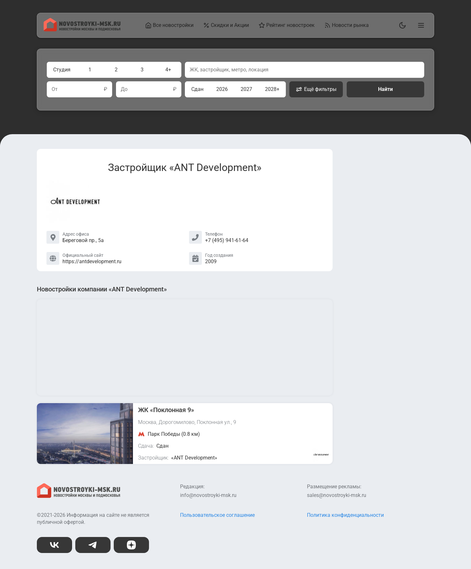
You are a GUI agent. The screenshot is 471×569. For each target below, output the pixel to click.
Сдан (197, 89)
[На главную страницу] (82, 30)
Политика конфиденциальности (345, 515)
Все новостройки (169, 25)
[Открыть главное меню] (419, 25)
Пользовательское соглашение (217, 515)
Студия (61, 70)
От (55, 89)
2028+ (272, 89)
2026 (222, 89)
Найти (385, 89)
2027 (246, 89)
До (124, 89)
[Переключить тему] (401, 25)
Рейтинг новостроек (287, 25)
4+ (168, 70)
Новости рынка (346, 25)
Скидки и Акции (226, 25)
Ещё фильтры (316, 89)
